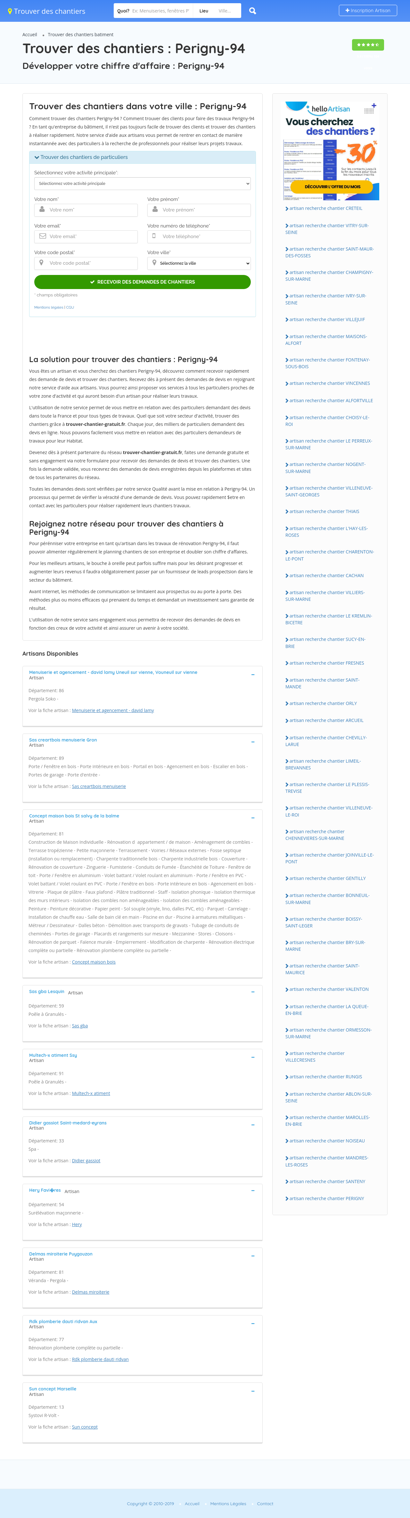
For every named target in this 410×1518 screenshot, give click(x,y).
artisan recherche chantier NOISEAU (327, 1141)
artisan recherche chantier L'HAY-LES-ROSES (326, 531)
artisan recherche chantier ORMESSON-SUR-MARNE (328, 1033)
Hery (77, 1224)
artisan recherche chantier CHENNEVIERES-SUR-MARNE (315, 834)
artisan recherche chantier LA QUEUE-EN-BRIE (327, 1009)
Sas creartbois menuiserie (99, 786)
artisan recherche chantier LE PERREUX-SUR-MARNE (328, 444)
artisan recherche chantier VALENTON (329, 989)
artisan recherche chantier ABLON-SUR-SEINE (328, 1097)
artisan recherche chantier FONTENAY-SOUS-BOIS (327, 363)
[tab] (142, 674)
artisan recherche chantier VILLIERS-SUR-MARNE (325, 595)
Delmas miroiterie (91, 1292)
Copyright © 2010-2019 (150, 1503)
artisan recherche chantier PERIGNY (327, 1198)
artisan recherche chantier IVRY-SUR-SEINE (325, 299)
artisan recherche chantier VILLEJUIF (327, 319)
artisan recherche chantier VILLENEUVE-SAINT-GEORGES (329, 491)
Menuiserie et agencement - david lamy (113, 710)
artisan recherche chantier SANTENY (327, 1181)
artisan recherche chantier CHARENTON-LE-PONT (329, 555)
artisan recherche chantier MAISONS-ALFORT (326, 339)
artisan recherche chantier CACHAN (327, 575)
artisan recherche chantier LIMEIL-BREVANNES (323, 764)
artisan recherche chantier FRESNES (327, 663)
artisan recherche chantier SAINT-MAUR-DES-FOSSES (329, 252)
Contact (265, 1503)
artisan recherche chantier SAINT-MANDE (322, 683)
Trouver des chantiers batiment (81, 34)
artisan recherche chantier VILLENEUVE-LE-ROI (329, 811)
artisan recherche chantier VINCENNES (330, 383)
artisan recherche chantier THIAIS (324, 511)
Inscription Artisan (368, 10)
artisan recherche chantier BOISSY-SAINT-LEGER (323, 922)
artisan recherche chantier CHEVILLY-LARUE (326, 740)
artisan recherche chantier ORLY (323, 703)
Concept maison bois (94, 962)
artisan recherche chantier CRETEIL (326, 208)
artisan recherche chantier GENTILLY (328, 878)
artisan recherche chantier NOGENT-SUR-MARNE (325, 467)
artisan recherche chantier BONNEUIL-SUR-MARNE (327, 898)
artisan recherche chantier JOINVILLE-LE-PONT (329, 858)
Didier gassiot (86, 1160)
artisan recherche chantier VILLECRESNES (315, 1056)
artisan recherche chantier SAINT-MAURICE (322, 969)
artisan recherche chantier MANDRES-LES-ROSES (326, 1161)
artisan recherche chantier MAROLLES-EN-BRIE (327, 1120)
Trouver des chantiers (47, 11)
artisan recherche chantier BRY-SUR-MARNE (325, 945)
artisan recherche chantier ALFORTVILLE (331, 400)
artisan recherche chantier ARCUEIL (327, 720)
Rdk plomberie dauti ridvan (100, 1359)
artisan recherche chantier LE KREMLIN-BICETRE (328, 619)
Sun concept (85, 1427)
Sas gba (80, 1026)
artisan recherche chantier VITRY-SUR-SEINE (327, 228)
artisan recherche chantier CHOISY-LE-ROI (327, 420)
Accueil (29, 34)
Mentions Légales (228, 1503)
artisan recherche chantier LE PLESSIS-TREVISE (327, 787)
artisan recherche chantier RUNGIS (326, 1077)
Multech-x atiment (91, 1093)
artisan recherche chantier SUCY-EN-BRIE (325, 642)
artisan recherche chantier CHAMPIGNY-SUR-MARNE (329, 275)
